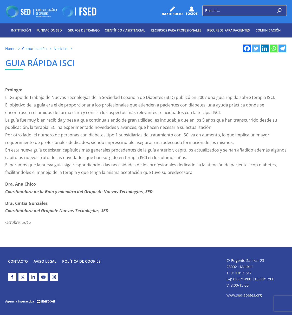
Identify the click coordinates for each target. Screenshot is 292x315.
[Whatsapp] (273, 48)
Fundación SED (49, 30)
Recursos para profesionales (176, 30)
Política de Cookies (81, 262)
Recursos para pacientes (228, 30)
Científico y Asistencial (125, 30)
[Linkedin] (265, 48)
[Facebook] (247, 48)
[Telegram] (282, 48)
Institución (21, 30)
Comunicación (268, 30)
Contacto (18, 262)
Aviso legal (45, 262)
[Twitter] (256, 48)
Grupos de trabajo (84, 30)
